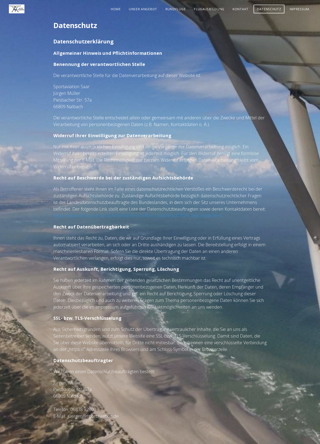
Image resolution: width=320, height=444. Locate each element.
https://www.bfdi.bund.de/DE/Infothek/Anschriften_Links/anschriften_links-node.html (137, 216)
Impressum (299, 9)
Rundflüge (175, 9)
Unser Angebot (143, 9)
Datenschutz (269, 9)
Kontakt (240, 9)
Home (116, 9)
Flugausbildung (209, 9)
